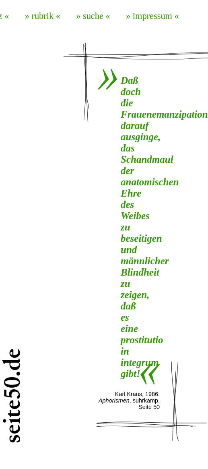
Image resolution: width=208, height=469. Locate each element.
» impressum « (152, 16)
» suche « (93, 16)
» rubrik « (42, 16)
